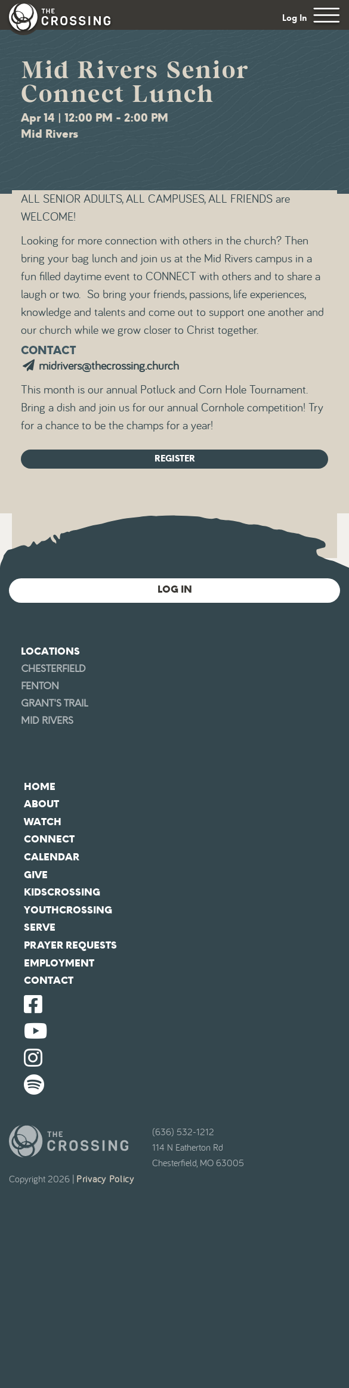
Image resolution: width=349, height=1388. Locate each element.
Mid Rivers (47, 720)
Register (175, 459)
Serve (39, 927)
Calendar (51, 857)
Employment (59, 963)
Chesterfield (53, 668)
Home (39, 786)
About (41, 804)
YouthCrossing (68, 910)
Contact (48, 980)
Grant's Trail (54, 703)
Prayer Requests (70, 945)
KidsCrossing (62, 892)
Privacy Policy (105, 1179)
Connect (49, 839)
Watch (42, 822)
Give (36, 875)
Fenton (40, 686)
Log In (294, 18)
